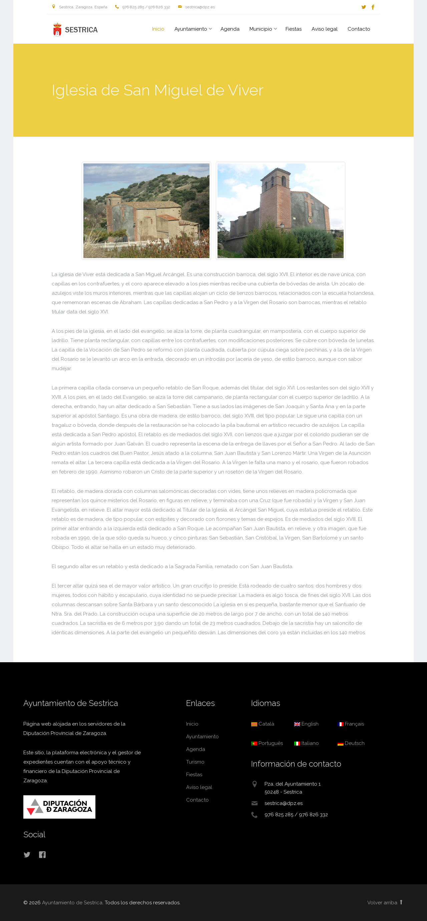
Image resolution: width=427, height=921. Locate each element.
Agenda (230, 29)
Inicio (158, 29)
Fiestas (294, 29)
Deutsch (351, 743)
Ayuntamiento (190, 29)
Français (351, 724)
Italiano (306, 743)
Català (262, 724)
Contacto (359, 29)
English (306, 724)
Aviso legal (325, 29)
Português (267, 743)
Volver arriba (385, 903)
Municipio (261, 29)
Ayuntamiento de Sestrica (73, 29)
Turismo (195, 762)
